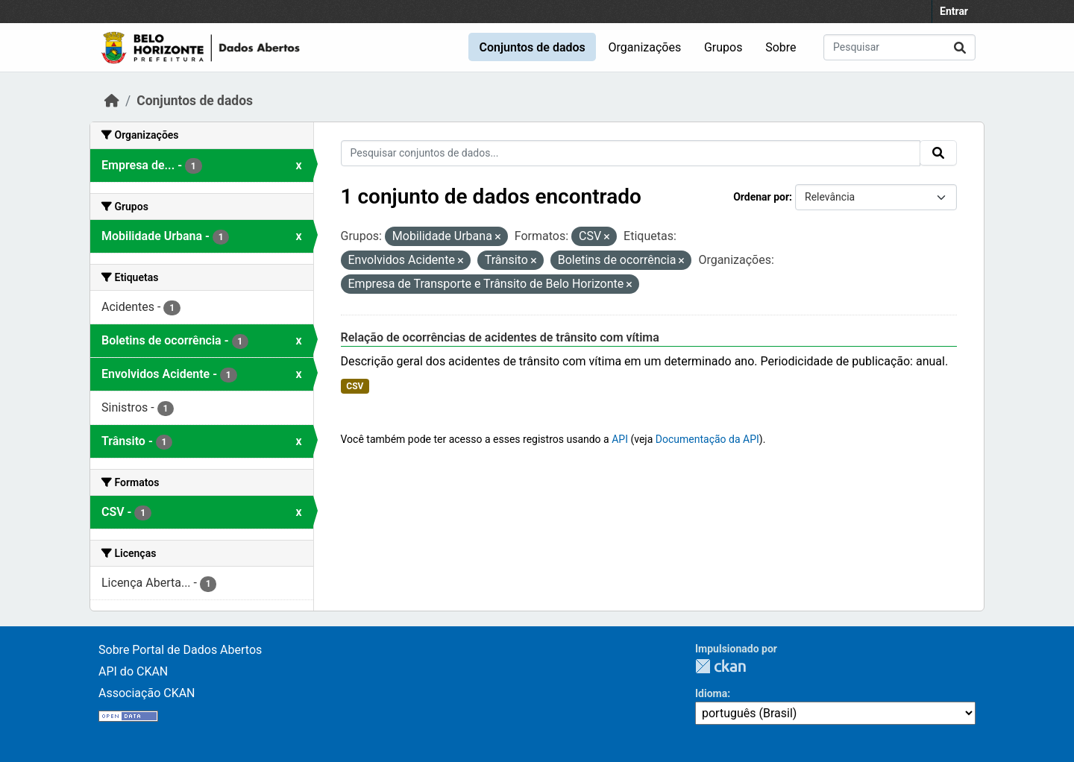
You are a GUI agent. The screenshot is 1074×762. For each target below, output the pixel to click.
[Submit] (960, 47)
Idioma (711, 693)
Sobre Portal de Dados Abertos (180, 650)
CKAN (720, 666)
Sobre (780, 47)
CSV (354, 386)
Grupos (723, 47)
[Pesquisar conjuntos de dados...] (899, 47)
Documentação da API (707, 439)
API (620, 439)
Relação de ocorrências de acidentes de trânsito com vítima (500, 337)
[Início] (111, 100)
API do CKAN (133, 671)
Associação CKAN (146, 693)
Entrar (954, 11)
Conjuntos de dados (532, 47)
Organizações (645, 47)
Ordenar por (761, 197)
